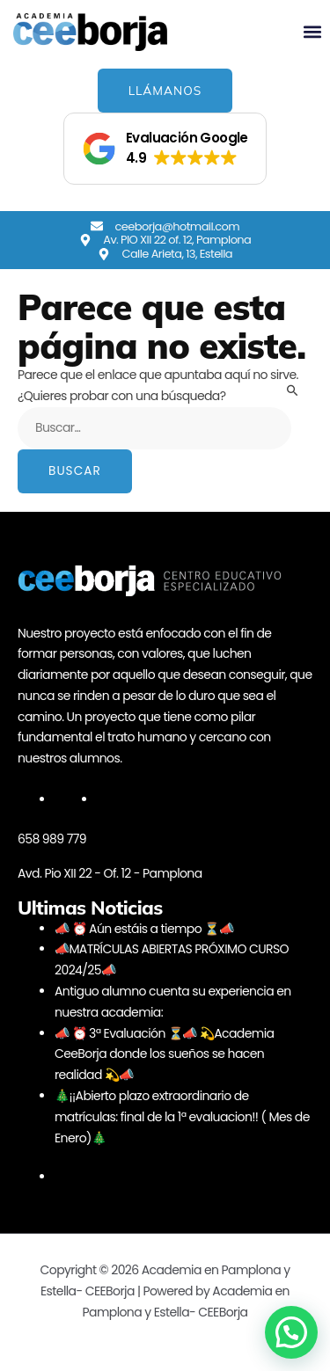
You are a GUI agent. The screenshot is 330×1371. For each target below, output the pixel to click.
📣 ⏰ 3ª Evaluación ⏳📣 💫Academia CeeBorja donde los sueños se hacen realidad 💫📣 (164, 1054)
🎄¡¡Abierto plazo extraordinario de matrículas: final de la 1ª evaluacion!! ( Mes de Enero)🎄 (182, 1117)
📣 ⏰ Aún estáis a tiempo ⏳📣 (144, 928)
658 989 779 (52, 839)
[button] (312, 32)
